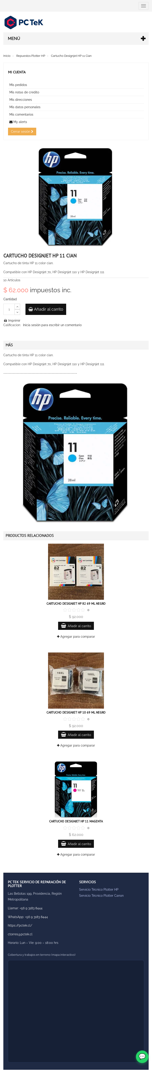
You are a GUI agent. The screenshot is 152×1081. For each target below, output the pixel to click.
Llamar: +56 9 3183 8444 (25, 908)
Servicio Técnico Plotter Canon (101, 895)
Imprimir (11, 320)
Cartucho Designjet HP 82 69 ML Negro (76, 604)
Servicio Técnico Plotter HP (98, 889)
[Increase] (17, 306)
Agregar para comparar (76, 636)
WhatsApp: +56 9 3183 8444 (28, 917)
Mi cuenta (16, 72)
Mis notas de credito (24, 92)
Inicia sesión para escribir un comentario (52, 325)
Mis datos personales (24, 107)
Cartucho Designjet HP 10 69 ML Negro (76, 712)
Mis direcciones (20, 99)
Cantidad (10, 299)
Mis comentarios (21, 114)
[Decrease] (17, 312)
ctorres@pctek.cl (20, 934)
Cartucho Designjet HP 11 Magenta (76, 821)
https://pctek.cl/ (20, 925)
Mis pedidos (18, 85)
